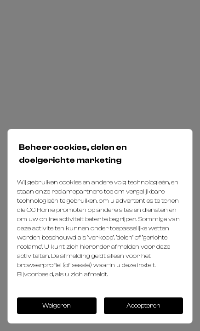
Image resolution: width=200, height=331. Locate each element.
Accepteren (143, 305)
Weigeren (56, 305)
